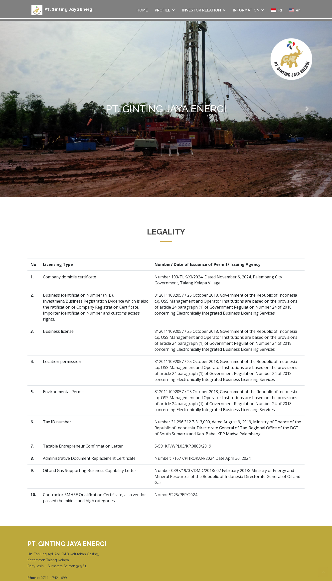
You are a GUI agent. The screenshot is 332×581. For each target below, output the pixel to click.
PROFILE (162, 10)
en (295, 10)
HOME (142, 10)
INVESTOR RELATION (201, 10)
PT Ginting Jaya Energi (69, 9)
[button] (25, 108)
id (276, 10)
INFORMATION (246, 10)
